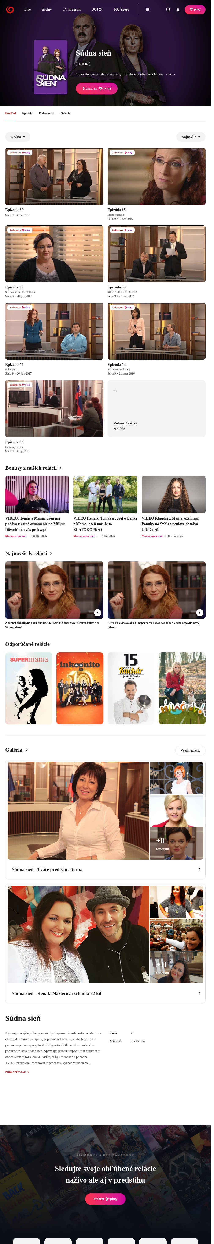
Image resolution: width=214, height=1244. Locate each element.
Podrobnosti (46, 113)
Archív (47, 9)
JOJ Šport (121, 9)
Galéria (65, 113)
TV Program (72, 9)
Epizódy (27, 113)
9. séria (18, 137)
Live (27, 9)
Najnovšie (191, 137)
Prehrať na (97, 88)
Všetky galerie (190, 750)
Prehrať (105, 1199)
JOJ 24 (97, 9)
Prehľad (10, 113)
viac (171, 74)
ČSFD (83, 64)
